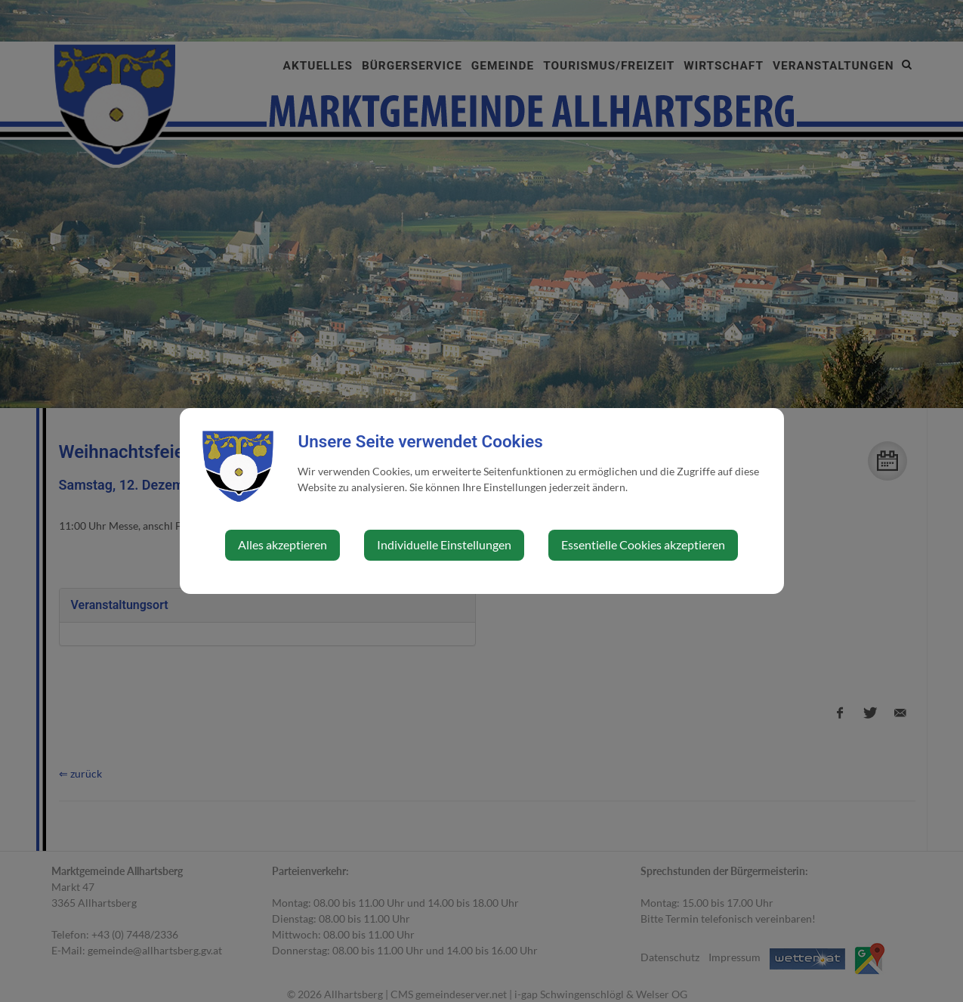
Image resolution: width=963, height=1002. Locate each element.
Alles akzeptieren (282, 544)
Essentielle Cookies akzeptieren (643, 544)
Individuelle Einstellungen (444, 544)
